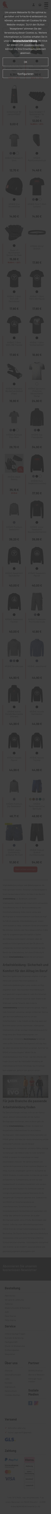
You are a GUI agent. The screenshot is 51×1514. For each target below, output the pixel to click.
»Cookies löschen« (34, 44)
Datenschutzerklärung (25, 40)
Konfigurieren (25, 73)
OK (25, 62)
